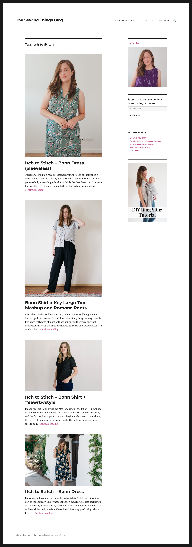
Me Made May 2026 (138, 138)
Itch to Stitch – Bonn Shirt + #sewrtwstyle (55, 399)
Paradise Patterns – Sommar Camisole (145, 141)
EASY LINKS (121, 20)
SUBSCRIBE (163, 20)
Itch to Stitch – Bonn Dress (54, 491)
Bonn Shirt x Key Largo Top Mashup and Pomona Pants (56, 305)
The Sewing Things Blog (39, 20)
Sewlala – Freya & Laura (140, 147)
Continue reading (34, 189)
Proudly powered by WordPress (52, 535)
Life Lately (134, 150)
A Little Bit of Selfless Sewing (142, 144)
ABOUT (135, 20)
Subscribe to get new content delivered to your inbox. (145, 101)
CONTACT (148, 20)
